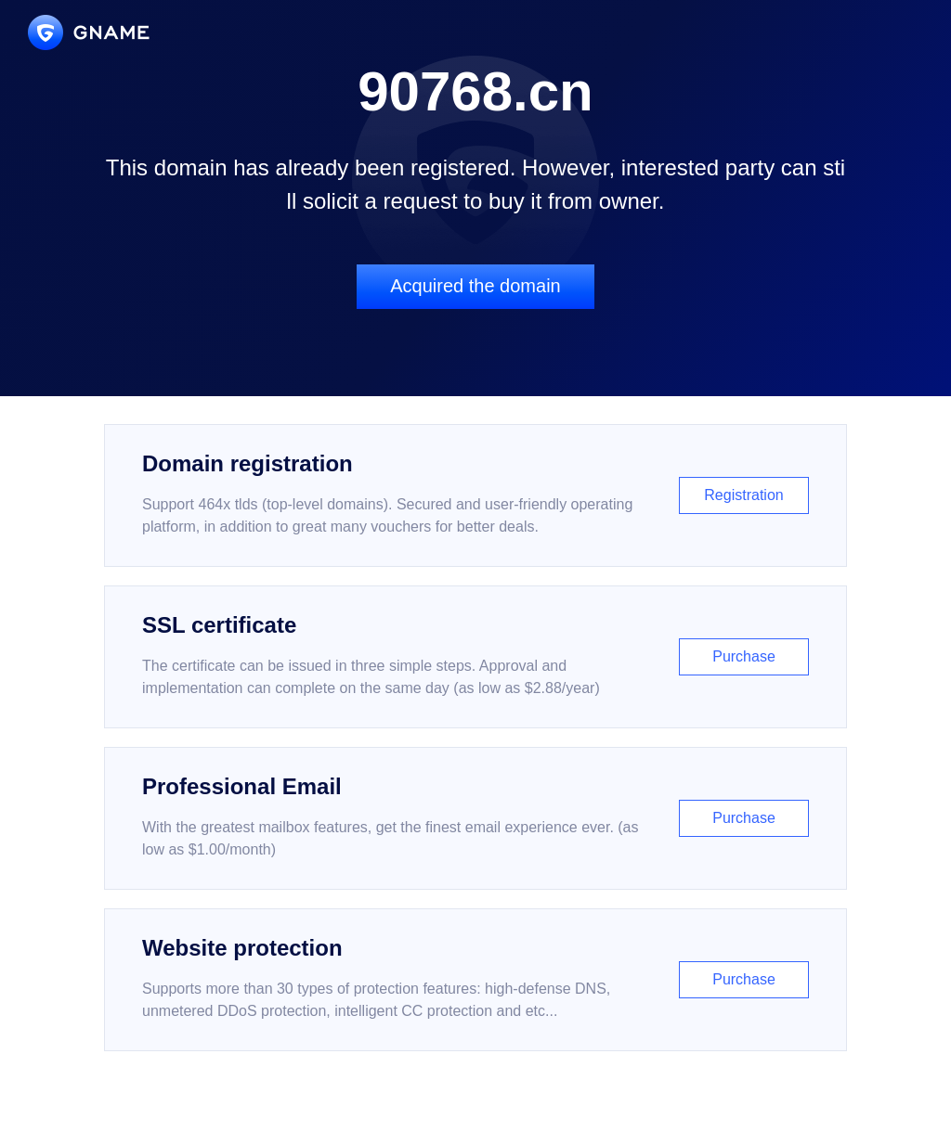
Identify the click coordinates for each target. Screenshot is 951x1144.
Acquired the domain (475, 286)
